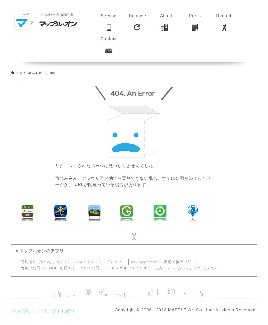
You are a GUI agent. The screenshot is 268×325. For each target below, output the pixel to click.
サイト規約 (63, 311)
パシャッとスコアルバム (195, 268)
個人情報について (30, 311)
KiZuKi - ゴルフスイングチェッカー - (136, 268)
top (19, 73)
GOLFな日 (90, 268)
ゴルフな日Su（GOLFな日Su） (48, 268)
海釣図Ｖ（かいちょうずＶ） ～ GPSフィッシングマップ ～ (74, 262)
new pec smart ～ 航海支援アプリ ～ (164, 262)
